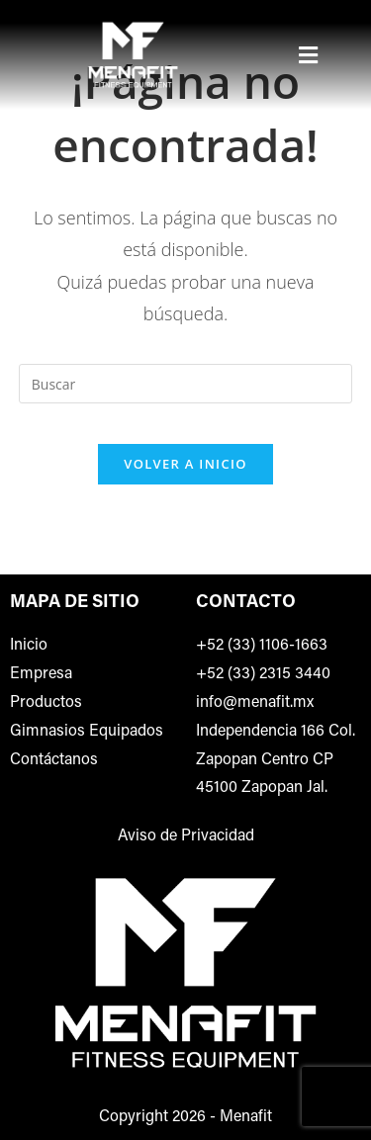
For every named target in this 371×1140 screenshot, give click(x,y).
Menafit (246, 1117)
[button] (308, 54)
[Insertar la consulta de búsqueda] (186, 383)
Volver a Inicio (185, 464)
